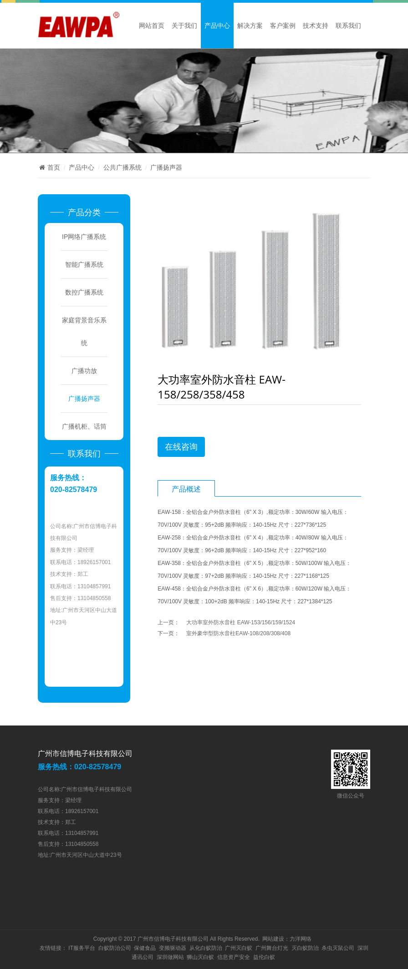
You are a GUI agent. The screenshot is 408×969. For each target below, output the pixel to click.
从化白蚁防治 (205, 948)
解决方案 (250, 25)
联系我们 (348, 25)
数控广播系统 (84, 292)
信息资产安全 (233, 957)
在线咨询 (181, 446)
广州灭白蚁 (238, 948)
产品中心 (217, 25)
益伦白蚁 (264, 957)
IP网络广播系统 (84, 236)
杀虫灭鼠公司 (337, 948)
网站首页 (151, 25)
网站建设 (273, 939)
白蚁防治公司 (114, 948)
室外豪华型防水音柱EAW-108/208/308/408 (238, 633)
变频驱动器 (172, 948)
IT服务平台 (81, 948)
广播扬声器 (166, 167)
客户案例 (283, 25)
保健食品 (145, 948)
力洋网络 (300, 939)
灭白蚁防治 (305, 948)
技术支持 (315, 25)
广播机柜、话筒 (84, 426)
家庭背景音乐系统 (84, 331)
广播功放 (84, 370)
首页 (49, 167)
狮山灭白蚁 (200, 957)
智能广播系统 (84, 264)
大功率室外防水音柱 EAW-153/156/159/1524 (240, 622)
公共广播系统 (122, 167)
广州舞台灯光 (271, 948)
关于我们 (184, 25)
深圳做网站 (170, 957)
